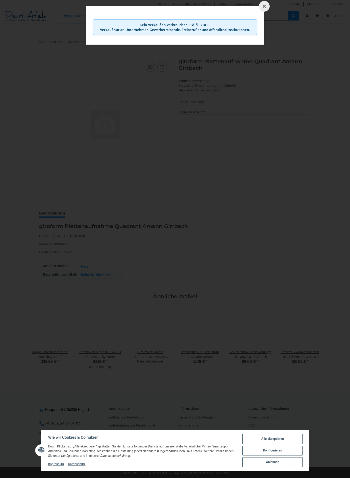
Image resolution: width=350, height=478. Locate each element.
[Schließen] (264, 6)
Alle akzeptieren (272, 439)
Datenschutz (77, 464)
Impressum (56, 464)
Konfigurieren (272, 450)
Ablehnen (272, 462)
